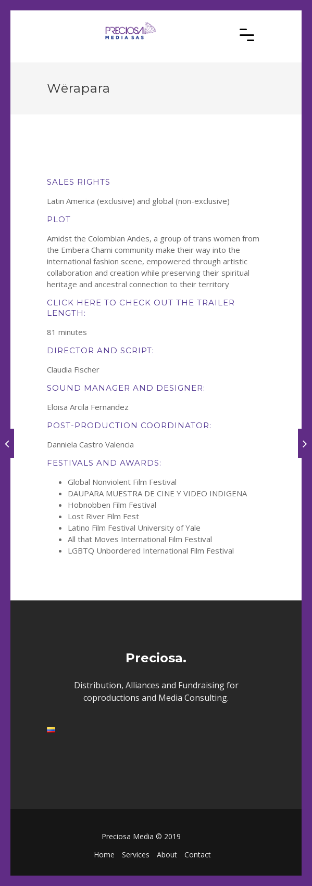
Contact (197, 854)
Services (135, 854)
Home (104, 854)
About (167, 854)
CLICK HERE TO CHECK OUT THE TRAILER (141, 302)
